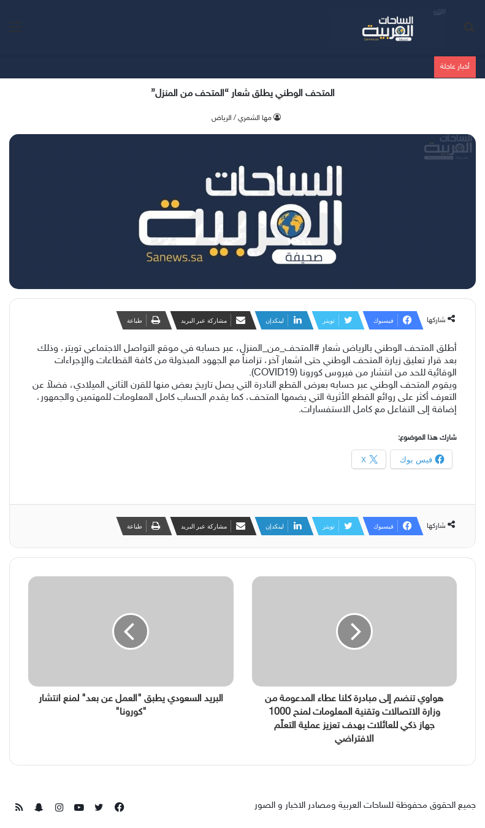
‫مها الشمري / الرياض (242, 118)
